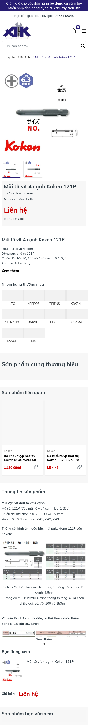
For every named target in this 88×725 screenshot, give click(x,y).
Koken (8, 451)
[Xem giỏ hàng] (74, 30)
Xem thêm (10, 270)
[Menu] (84, 30)
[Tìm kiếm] (83, 45)
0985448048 (64, 16)
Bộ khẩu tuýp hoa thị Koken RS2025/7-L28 (63, 458)
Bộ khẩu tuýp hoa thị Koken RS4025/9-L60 (20, 458)
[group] (44, 112)
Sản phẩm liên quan (23, 392)
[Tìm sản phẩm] (44, 45)
